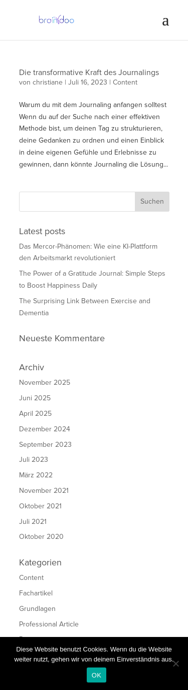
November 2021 (44, 490)
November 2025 (44, 382)
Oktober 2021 (40, 506)
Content (125, 82)
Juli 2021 (33, 521)
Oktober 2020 (41, 536)
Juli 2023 (33, 459)
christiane (48, 82)
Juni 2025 (35, 398)
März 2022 (36, 475)
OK (96, 675)
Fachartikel (36, 593)
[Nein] (175, 663)
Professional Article (49, 624)
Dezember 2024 (44, 429)
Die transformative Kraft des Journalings (89, 73)
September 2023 (45, 444)
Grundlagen (37, 608)
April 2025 (35, 413)
